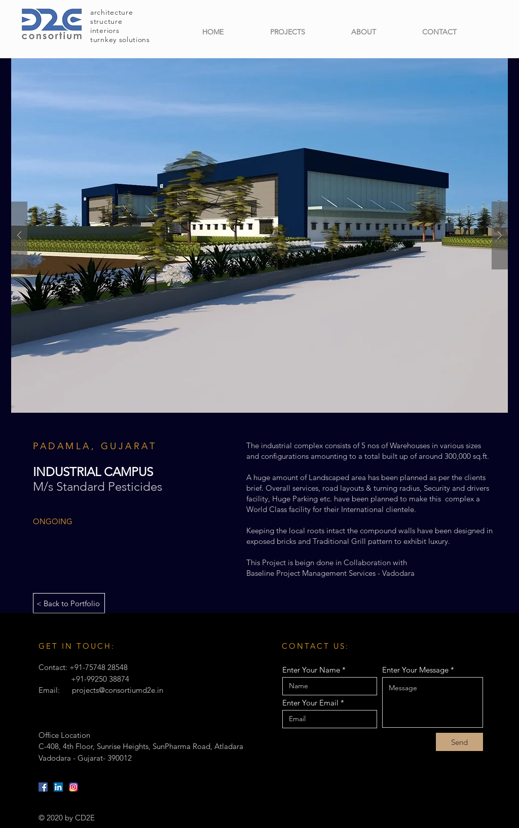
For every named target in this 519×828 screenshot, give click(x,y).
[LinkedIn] (58, 787)
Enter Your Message (415, 670)
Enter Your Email (310, 702)
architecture (111, 12)
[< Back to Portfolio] (69, 603)
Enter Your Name (311, 670)
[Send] (459, 742)
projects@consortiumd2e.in (117, 690)
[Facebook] (43, 787)
